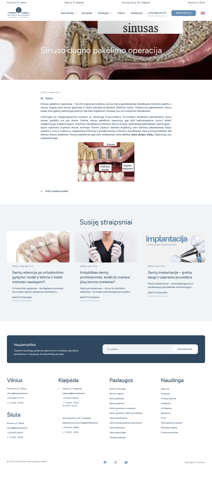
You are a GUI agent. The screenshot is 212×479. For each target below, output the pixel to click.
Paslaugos (103, 13)
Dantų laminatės (117, 427)
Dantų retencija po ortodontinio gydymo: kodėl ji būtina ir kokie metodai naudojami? (37, 277)
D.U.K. (163, 418)
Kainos (121, 13)
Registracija (183, 13)
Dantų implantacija (118, 418)
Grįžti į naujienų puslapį (56, 191)
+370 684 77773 (15, 398)
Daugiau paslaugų (118, 437)
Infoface (201, 462)
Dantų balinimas (117, 398)
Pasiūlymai (137, 13)
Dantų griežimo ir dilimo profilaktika (126, 413)
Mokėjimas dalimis (169, 427)
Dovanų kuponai (168, 398)
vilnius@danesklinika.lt (17, 393)
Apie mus (165, 389)
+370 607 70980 (71, 427)
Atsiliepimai (166, 408)
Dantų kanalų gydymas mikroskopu (126, 423)
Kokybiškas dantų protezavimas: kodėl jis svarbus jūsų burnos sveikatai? (105, 277)
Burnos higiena (116, 393)
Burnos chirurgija (117, 389)
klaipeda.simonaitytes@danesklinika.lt (80, 423)
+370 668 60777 (157, 13)
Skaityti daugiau (22, 297)
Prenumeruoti (185, 349)
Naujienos (165, 413)
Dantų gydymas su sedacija (122, 408)
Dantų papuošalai (118, 432)
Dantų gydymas (117, 403)
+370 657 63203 (15, 432)
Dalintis (49, 98)
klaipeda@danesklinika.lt (74, 393)
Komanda (87, 13)
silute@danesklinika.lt (17, 428)
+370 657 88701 (71, 398)
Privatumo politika (169, 432)
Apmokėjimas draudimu (171, 423)
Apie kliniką (67, 13)
